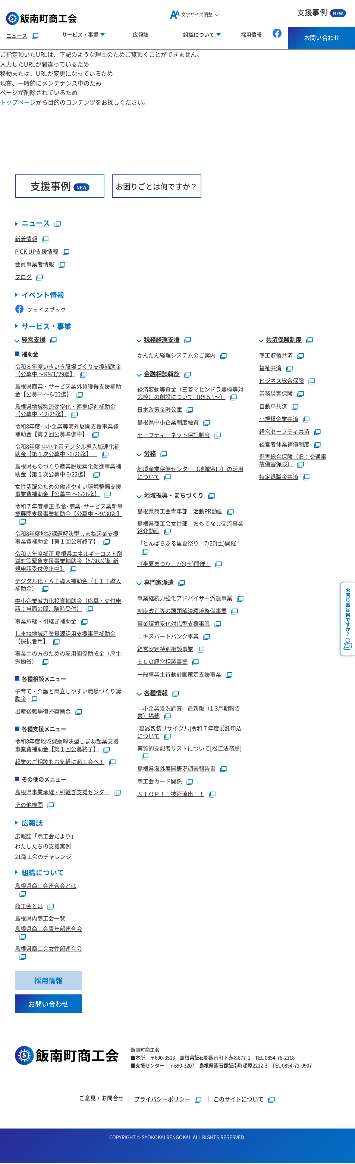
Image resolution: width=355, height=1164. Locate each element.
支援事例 (321, 12)
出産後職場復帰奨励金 (43, 711)
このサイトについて (238, 1099)
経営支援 (33, 340)
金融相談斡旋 (162, 374)
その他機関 (29, 805)
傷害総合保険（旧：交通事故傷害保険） (292, 460)
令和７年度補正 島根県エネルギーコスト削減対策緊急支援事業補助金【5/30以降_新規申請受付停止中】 (68, 561)
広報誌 (140, 34)
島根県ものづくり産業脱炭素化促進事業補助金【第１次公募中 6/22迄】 (68, 470)
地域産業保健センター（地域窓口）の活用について (190, 473)
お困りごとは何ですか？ (157, 186)
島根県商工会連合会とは (45, 886)
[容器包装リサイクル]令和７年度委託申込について (189, 732)
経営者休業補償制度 (284, 444)
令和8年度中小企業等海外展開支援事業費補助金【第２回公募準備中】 (67, 430)
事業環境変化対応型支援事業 (173, 624)
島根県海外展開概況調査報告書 (176, 769)
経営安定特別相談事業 (165, 649)
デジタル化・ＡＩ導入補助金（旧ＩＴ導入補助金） (68, 585)
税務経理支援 (162, 340)
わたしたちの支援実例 (43, 846)
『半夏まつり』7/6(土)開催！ (174, 564)
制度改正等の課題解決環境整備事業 (182, 611)
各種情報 (156, 693)
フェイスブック (40, 310)
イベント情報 (43, 295)
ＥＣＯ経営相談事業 (162, 662)
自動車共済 (273, 406)
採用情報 (251, 34)
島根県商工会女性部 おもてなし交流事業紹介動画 (190, 527)
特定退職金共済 (278, 477)
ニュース (16, 35)
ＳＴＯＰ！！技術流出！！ (170, 794)
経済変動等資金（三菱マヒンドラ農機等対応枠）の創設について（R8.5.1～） (190, 393)
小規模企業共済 (278, 419)
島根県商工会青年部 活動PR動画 (180, 511)
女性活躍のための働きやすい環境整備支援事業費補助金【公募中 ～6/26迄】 (68, 490)
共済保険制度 (284, 340)
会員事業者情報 (34, 264)
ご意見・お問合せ (101, 1098)
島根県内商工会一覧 (40, 919)
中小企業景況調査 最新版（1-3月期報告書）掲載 (188, 712)
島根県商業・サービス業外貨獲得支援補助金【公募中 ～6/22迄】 (68, 390)
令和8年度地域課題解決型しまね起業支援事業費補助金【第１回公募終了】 (67, 537)
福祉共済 (270, 368)
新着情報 (26, 239)
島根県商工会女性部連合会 (48, 949)
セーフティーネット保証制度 (173, 435)
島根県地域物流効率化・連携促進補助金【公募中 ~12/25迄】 (65, 410)
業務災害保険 (276, 393)
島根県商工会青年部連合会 (48, 929)
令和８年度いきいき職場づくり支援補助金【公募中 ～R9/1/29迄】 (68, 370)
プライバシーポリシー (162, 1099)
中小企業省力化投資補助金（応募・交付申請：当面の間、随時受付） (68, 605)
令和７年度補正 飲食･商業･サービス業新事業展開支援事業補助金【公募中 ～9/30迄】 (69, 510)
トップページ (18, 101)
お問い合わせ (322, 37)
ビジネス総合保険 (281, 381)
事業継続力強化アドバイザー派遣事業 (184, 598)
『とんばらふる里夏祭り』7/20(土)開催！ (189, 543)
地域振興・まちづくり (174, 496)
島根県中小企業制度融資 (168, 422)
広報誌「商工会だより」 (45, 836)
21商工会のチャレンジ (43, 857)
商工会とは (29, 906)
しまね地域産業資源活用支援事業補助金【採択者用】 (65, 638)
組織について (43, 872)
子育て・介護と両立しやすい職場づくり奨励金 (68, 695)
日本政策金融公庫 (159, 410)
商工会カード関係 (159, 781)
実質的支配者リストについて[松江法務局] (189, 748)
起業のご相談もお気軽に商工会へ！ (59, 762)
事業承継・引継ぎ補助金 (45, 621)
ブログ (23, 277)
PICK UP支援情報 (36, 252)
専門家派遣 (159, 583)
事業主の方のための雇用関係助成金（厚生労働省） (68, 657)
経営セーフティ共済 (284, 432)
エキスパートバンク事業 (168, 636)
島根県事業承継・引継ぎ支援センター (62, 792)
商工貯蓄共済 (276, 355)
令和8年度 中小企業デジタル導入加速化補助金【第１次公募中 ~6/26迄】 (67, 450)
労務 (150, 454)
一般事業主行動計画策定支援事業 (179, 674)
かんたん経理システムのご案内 (176, 355)
